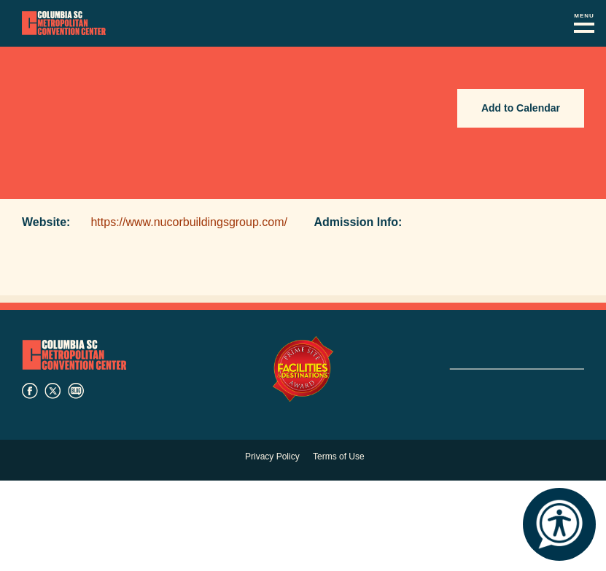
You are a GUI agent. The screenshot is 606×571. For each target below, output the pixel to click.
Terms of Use (339, 456)
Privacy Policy (272, 456)
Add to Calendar (520, 108)
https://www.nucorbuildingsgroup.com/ (188, 222)
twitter (52, 391)
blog (76, 391)
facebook (30, 391)
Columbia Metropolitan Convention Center (64, 23)
